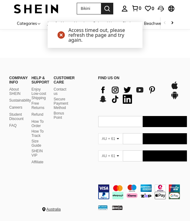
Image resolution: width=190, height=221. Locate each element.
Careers (15, 107)
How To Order (37, 123)
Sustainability (20, 100)
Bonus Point (59, 115)
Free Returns (37, 105)
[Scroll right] (172, 23)
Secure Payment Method (61, 103)
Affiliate (37, 162)
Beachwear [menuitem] (154, 23)
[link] (136, 8)
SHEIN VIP (37, 153)
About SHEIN (15, 91)
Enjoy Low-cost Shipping (38, 93)
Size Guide (36, 143)
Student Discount (16, 116)
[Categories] (29, 23)
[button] (89, 8)
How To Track (37, 133)
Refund (37, 114)
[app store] (174, 88)
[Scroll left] (165, 23)
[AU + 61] (110, 138)
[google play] (174, 98)
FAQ (13, 125)
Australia (53, 209)
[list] (131, 94)
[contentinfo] (142, 191)
